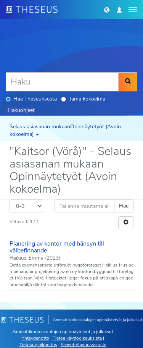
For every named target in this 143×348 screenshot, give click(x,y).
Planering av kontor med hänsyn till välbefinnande (57, 247)
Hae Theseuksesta (31, 98)
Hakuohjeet (21, 110)
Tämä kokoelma (83, 98)
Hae (124, 205)
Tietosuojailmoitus (38, 345)
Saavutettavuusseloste (83, 345)
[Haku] (62, 81)
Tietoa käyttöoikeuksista (77, 338)
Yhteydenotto (35, 338)
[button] (107, 9)
